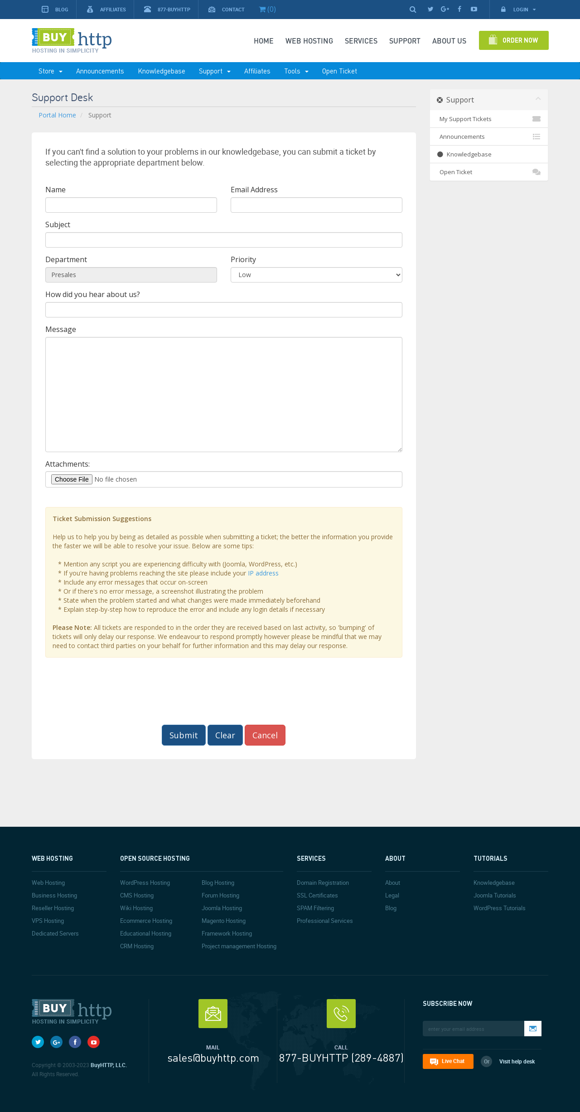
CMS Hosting (137, 895)
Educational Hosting (145, 933)
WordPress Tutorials (500, 908)
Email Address (254, 190)
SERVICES (361, 40)
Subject (57, 224)
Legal (392, 895)
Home (264, 40)
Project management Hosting (239, 946)
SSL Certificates (317, 895)
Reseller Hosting (53, 908)
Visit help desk (517, 1061)
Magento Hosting (224, 921)
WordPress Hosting (145, 882)
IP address (263, 573)
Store (51, 70)
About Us (449, 40)
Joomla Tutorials (495, 895)
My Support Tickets (489, 118)
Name (55, 190)
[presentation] (224, 691)
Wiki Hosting (136, 908)
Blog (55, 9)
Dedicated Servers (55, 933)
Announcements (100, 70)
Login (518, 9)
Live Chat (453, 1060)
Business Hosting (54, 895)
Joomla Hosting (222, 908)
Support (215, 70)
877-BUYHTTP (167, 9)
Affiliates (106, 9)
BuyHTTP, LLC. (109, 1064)
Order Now (520, 40)
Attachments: (67, 464)
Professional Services (325, 921)
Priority (243, 259)
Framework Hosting (227, 933)
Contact (226, 9)
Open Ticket (339, 70)
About (392, 882)
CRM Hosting (137, 946)
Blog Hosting (218, 882)
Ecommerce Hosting (146, 921)
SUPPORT (404, 40)
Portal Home (57, 115)
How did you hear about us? (92, 294)
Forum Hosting (220, 895)
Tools (296, 70)
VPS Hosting (48, 921)
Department (66, 259)
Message (60, 329)
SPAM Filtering (315, 908)
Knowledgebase (161, 70)
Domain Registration (323, 882)
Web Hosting (309, 40)
